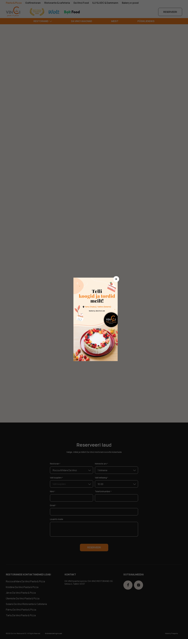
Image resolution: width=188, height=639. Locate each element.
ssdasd (97, 319)
